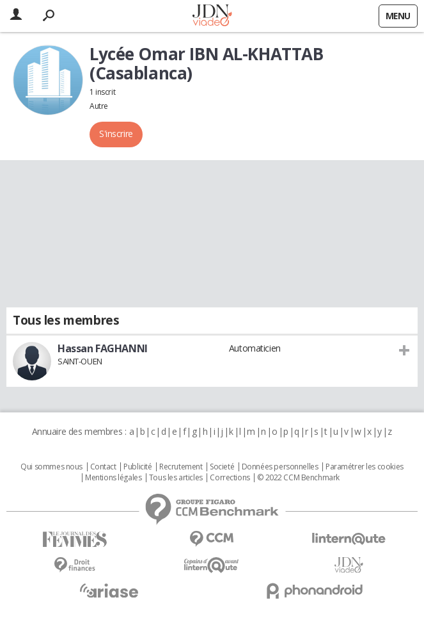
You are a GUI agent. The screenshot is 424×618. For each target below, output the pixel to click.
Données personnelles (280, 466)
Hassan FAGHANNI (103, 348)
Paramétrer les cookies (365, 466)
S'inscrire (116, 133)
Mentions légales (113, 477)
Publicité (137, 466)
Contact (103, 466)
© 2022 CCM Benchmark (298, 477)
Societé (222, 466)
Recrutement (180, 466)
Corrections (229, 477)
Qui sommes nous (51, 466)
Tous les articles (176, 477)
